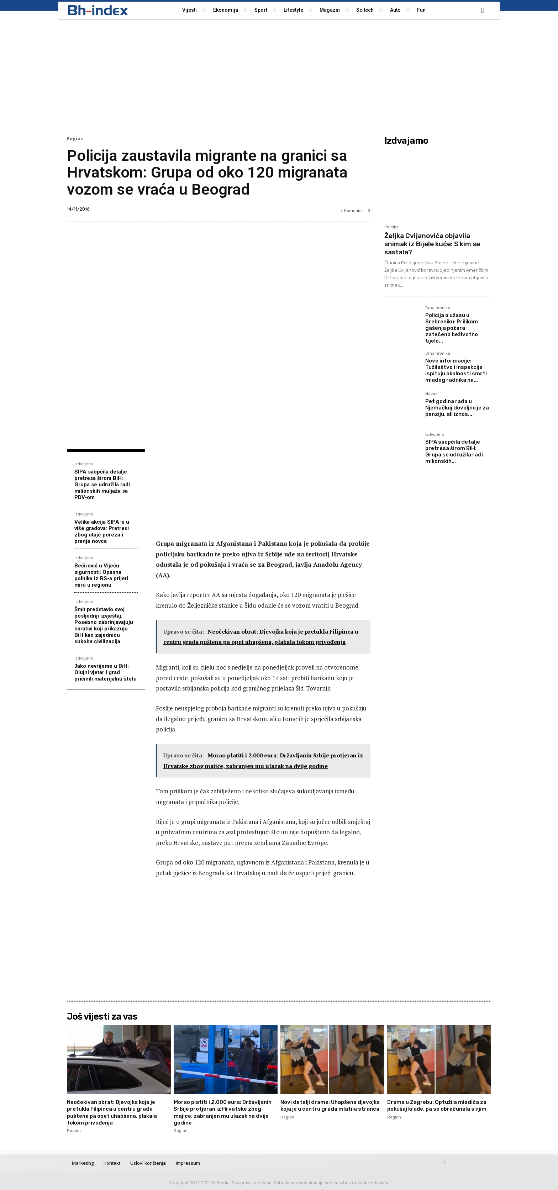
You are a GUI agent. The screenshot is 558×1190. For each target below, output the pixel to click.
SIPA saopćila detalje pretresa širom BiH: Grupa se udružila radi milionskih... (454, 451)
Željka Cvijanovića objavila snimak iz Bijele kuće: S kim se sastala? (432, 244)
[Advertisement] (279, 76)
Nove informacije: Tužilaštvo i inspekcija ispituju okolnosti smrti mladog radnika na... (456, 370)
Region (75, 138)
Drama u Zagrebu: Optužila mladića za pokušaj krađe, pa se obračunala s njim (437, 1109)
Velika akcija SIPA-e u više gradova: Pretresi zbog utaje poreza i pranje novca (101, 531)
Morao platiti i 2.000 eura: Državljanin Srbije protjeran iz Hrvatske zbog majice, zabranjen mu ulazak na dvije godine (225, 1112)
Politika (391, 227)
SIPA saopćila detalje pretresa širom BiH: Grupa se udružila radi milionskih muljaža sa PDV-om (102, 485)
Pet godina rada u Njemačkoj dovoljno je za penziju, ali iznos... (457, 407)
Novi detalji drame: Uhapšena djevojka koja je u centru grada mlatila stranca (323, 1109)
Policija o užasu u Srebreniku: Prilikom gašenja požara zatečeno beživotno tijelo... (451, 328)
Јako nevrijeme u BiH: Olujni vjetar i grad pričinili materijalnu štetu (105, 672)
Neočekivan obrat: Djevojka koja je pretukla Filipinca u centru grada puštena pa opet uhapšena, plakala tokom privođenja (117, 1112)
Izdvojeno (83, 464)
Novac (431, 394)
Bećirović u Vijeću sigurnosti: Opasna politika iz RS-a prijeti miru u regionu (101, 575)
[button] (482, 10)
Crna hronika (437, 308)
